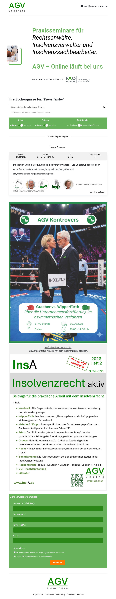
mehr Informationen (97, 192)
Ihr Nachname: (19, 525)
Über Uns (71, 594)
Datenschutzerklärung (55, 594)
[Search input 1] (56, 107)
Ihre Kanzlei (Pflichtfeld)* (24, 503)
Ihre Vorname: (19, 514)
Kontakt (80, 594)
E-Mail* (16, 535)
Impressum (38, 594)
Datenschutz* (19, 548)
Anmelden (57, 562)
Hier (14, 556)
